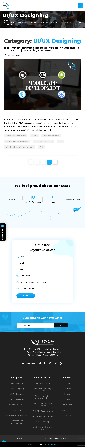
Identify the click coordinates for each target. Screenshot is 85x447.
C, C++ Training (42, 424)
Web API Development (42, 413)
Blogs (67, 401)
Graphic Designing (17, 385)
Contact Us (67, 412)
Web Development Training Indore (20, 148)
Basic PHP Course (42, 385)
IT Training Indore (17, 56)
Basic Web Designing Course (43, 392)
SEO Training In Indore (45, 142)
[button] (79, 5)
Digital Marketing (17, 401)
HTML (35, 136)
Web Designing (17, 391)
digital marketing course (16, 136)
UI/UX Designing (17, 396)
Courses (67, 391)
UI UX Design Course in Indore (43, 430)
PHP (43, 148)
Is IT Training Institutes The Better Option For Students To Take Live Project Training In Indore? (38, 49)
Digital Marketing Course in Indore (42, 399)
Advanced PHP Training (42, 418)
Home (5, 20)
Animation (17, 412)
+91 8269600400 (51, 444)
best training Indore (53, 136)
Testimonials (67, 407)
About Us (67, 396)
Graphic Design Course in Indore (42, 407)
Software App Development (17, 424)
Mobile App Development (17, 417)
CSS (62, 142)
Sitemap (67, 417)
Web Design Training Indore (17, 142)
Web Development (17, 407)
